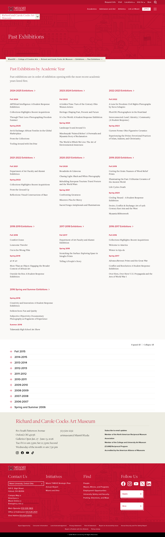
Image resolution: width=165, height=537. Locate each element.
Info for (140, 2)
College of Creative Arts (28, 59)
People (86, 483)
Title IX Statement (90, 525)
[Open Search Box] (155, 2)
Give (149, 2)
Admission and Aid (107, 9)
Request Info (110, 2)
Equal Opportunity (24, 525)
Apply (146, 9)
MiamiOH (11, 59)
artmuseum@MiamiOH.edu (74, 435)
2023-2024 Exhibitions (71, 90)
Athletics (122, 9)
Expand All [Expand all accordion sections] (136, 344)
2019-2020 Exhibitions (120, 157)
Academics (92, 9)
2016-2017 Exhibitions (120, 226)
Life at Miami (134, 9)
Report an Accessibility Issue (108, 525)
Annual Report (52, 487)
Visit (120, 2)
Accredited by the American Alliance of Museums (125, 450)
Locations (129, 2)
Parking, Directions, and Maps (96, 498)
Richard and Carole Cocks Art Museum (18, 16)
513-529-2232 (66, 430)
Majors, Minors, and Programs (96, 487)
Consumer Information (40, 525)
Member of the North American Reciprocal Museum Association (126, 436)
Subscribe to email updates (116, 430)
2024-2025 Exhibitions (21, 90)
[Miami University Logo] (17, 9)
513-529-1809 (27, 508)
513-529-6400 (25, 515)
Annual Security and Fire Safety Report (134, 525)
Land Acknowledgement (59, 525)
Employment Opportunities (94, 490)
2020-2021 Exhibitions (70, 157)
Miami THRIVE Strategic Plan (58, 483)
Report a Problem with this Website (77, 529)
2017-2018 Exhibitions (70, 226)
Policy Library (95, 529)
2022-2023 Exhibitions (120, 90)
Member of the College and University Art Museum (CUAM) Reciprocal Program (125, 444)
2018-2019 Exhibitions (21, 226)
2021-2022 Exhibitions (21, 157)
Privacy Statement (75, 525)
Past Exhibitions (93, 59)
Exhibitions (80, 59)
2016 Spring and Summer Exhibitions (28, 289)
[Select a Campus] (26, 483)
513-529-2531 (31, 512)
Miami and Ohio (52, 490)
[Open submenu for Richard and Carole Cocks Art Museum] (37, 16)
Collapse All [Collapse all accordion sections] (149, 344)
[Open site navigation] (155, 9)
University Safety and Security (96, 494)
